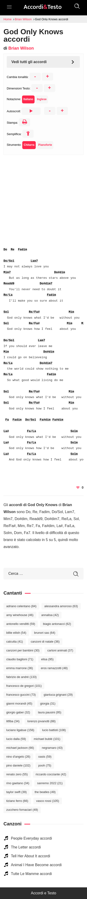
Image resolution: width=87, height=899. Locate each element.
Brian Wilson (21, 48)
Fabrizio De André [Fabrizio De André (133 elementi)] (21, 677)
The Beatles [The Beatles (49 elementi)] (45, 792)
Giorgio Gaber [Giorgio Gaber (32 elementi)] (18, 712)
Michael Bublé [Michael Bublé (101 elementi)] (47, 739)
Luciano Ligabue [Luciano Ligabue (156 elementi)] (20, 730)
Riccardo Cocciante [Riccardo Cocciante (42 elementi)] (51, 774)
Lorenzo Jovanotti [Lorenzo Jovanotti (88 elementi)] (41, 721)
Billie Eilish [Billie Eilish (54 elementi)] (16, 632)
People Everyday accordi (31, 838)
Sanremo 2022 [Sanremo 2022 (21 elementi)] (50, 783)
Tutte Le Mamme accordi (31, 874)
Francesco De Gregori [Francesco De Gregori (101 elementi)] (24, 686)
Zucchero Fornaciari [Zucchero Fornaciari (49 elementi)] (22, 809)
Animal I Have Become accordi (36, 865)
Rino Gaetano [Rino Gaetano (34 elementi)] (17, 783)
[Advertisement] (43, 198)
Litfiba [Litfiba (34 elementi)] (12, 721)
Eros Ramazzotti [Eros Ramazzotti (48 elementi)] (54, 668)
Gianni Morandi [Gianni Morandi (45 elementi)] (19, 703)
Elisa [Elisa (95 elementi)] (47, 659)
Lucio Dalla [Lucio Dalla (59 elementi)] (16, 739)
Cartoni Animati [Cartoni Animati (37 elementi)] (60, 650)
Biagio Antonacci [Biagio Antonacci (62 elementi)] (57, 624)
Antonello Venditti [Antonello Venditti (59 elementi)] (20, 624)
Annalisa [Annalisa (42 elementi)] (50, 615)
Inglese (41, 99)
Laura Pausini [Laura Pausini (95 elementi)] (49, 712)
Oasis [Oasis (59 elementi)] (45, 756)
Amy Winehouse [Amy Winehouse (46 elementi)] (19, 615)
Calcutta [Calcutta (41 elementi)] (14, 641)
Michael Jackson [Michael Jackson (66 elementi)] (20, 747)
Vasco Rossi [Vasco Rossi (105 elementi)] (47, 801)
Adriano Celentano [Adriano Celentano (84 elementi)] (21, 606)
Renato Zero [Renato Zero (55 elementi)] (17, 774)
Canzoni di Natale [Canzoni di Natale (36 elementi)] (45, 641)
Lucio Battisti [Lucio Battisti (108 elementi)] (54, 730)
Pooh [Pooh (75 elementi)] (44, 765)
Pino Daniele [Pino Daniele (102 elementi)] (18, 765)
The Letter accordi (26, 847)
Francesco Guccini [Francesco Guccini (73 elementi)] (21, 694)
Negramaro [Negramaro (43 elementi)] (52, 747)
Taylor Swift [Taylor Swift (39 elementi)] (16, 792)
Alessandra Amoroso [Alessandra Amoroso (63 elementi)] (61, 606)
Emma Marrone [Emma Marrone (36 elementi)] (19, 668)
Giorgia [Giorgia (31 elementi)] (47, 703)
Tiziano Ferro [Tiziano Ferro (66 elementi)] (17, 801)
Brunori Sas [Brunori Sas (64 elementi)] (44, 632)
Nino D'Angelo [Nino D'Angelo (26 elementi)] (18, 756)
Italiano (28, 99)
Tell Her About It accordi (30, 856)
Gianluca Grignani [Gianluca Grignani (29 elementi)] (58, 694)
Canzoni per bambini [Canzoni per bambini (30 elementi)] (22, 650)
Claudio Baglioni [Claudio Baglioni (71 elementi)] (19, 659)
